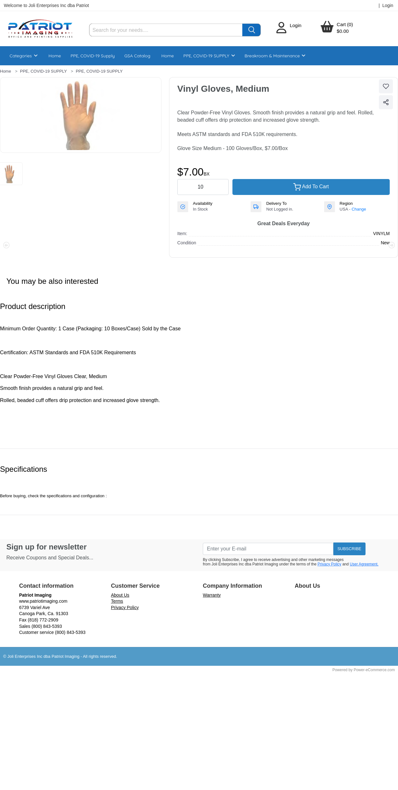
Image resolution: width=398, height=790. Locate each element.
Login (296, 25)
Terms (117, 601)
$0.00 (343, 31)
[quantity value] (203, 187)
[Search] (166, 30)
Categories (24, 56)
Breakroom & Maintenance (275, 56)
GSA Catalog (137, 56)
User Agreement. (364, 564)
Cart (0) (345, 24)
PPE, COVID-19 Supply (92, 56)
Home (54, 56)
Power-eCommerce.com (374, 670)
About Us (120, 595)
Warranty (212, 595)
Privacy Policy (329, 564)
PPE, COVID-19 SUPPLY (209, 56)
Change (359, 209)
